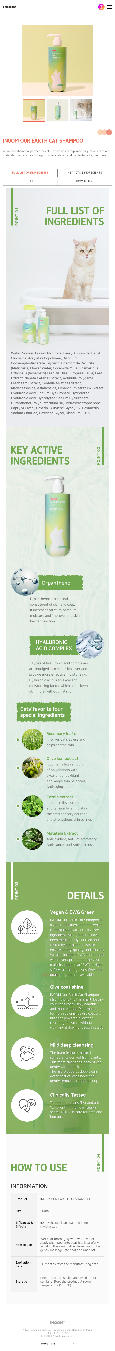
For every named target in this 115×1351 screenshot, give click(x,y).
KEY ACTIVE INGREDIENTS (85, 172)
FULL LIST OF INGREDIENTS (30, 172)
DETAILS (30, 181)
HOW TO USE (84, 181)
